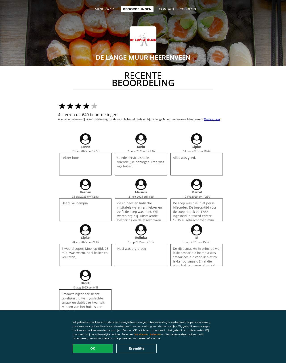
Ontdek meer (212, 119)
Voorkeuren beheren (148, 334)
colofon (188, 9)
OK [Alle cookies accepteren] (92, 348)
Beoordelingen (137, 9)
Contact (166, 9)
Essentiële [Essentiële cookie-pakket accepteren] (136, 348)
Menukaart (105, 9)
